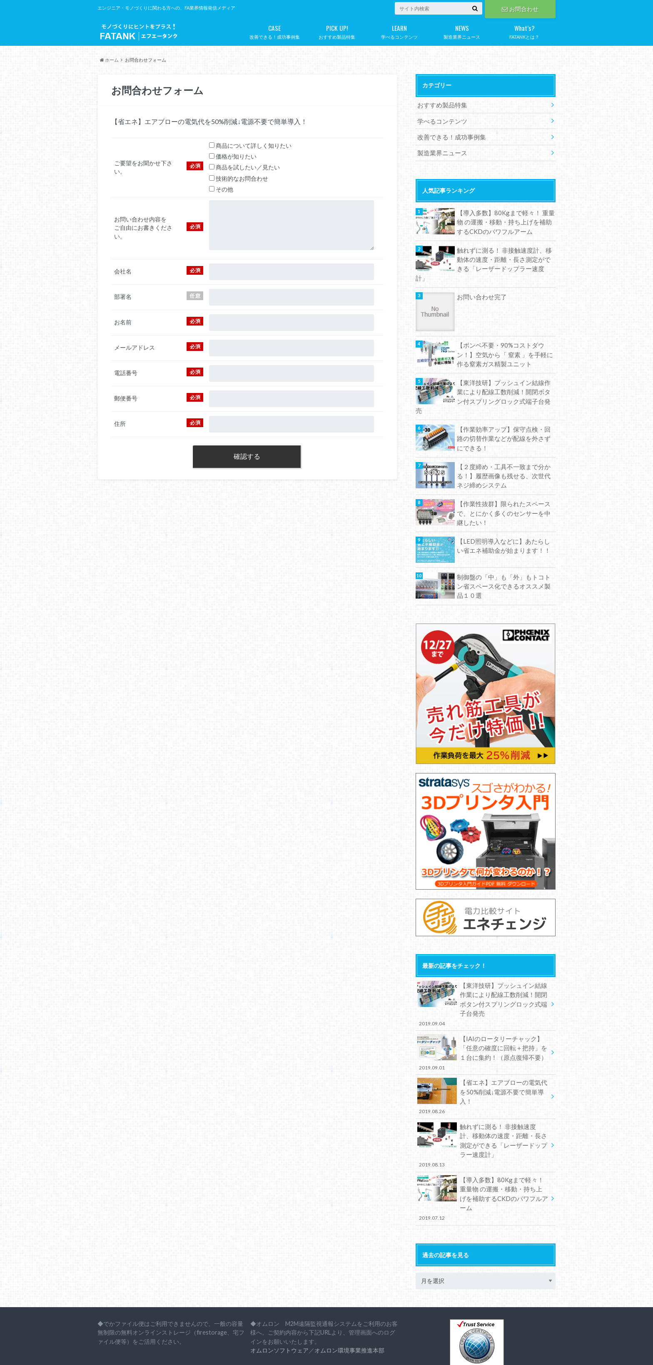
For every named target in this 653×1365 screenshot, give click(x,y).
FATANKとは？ (524, 30)
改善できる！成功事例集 (274, 30)
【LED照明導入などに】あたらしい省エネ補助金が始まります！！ (506, 518)
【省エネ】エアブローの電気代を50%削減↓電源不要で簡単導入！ (482, 1060)
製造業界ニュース (462, 30)
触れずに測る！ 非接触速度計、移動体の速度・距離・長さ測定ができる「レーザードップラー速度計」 (504, 255)
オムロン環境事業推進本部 (349, 1296)
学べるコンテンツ (399, 30)
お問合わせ (520, 8)
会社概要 (108, 1352)
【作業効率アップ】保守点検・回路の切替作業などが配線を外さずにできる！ (503, 413)
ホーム (109, 59)
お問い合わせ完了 (480, 283)
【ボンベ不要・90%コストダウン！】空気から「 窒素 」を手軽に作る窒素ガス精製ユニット (505, 340)
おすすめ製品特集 (337, 30)
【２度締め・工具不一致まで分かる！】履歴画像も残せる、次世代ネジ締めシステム (503, 450)
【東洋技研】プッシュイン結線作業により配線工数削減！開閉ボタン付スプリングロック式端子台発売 (503, 377)
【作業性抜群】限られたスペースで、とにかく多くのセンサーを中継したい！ (503, 486)
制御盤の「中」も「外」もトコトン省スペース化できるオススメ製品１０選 (503, 558)
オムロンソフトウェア (279, 1296)
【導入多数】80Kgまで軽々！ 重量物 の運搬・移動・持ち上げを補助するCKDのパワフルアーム (505, 219)
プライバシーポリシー (160, 1352)
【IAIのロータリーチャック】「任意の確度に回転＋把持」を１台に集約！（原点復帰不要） (482, 1022)
